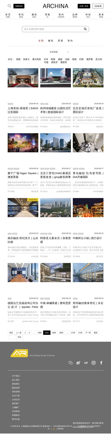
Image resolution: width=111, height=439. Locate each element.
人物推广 (16, 407)
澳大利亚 (36, 59)
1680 (40, 333)
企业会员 (16, 399)
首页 (11, 333)
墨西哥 (63, 62)
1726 (80, 333)
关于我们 (16, 376)
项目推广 (16, 403)
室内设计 (81, 168)
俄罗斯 (89, 59)
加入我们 (16, 380)
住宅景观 (10, 103)
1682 (54, 333)
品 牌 (74, 15)
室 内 (61, 15)
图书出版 (16, 419)
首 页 (7, 15)
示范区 (75, 298)
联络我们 (16, 384)
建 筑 (34, 15)
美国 (18, 59)
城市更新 (75, 103)
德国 (60, 59)
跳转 (19, 337)
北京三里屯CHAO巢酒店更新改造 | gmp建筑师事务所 (55, 177)
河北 (50, 233)
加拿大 (26, 59)
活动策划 (16, 411)
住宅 (42, 103)
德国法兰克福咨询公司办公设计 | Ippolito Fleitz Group (23, 307)
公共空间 (10, 168)
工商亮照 (58, 429)
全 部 (40, 40)
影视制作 (16, 415)
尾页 (95, 333)
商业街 (75, 233)
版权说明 (16, 388)
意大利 (99, 59)
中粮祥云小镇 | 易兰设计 (87, 238)
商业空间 (81, 233)
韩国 (53, 59)
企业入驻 (16, 395)
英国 (74, 59)
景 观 (47, 15)
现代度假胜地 (44, 233)
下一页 (88, 333)
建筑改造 (52, 168)
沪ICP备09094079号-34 (62, 426)
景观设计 (47, 298)
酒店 (42, 168)
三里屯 (46, 168)
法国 (67, 59)
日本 (46, 59)
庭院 (46, 103)
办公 (9, 298)
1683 (61, 333)
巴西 (81, 59)
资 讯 (21, 15)
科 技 (88, 15)
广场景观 (16, 168)
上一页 (18, 333)
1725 (73, 333)
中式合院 (75, 168)
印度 (46, 62)
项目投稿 (16, 391)
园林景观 (14, 233)
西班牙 (54, 62)
